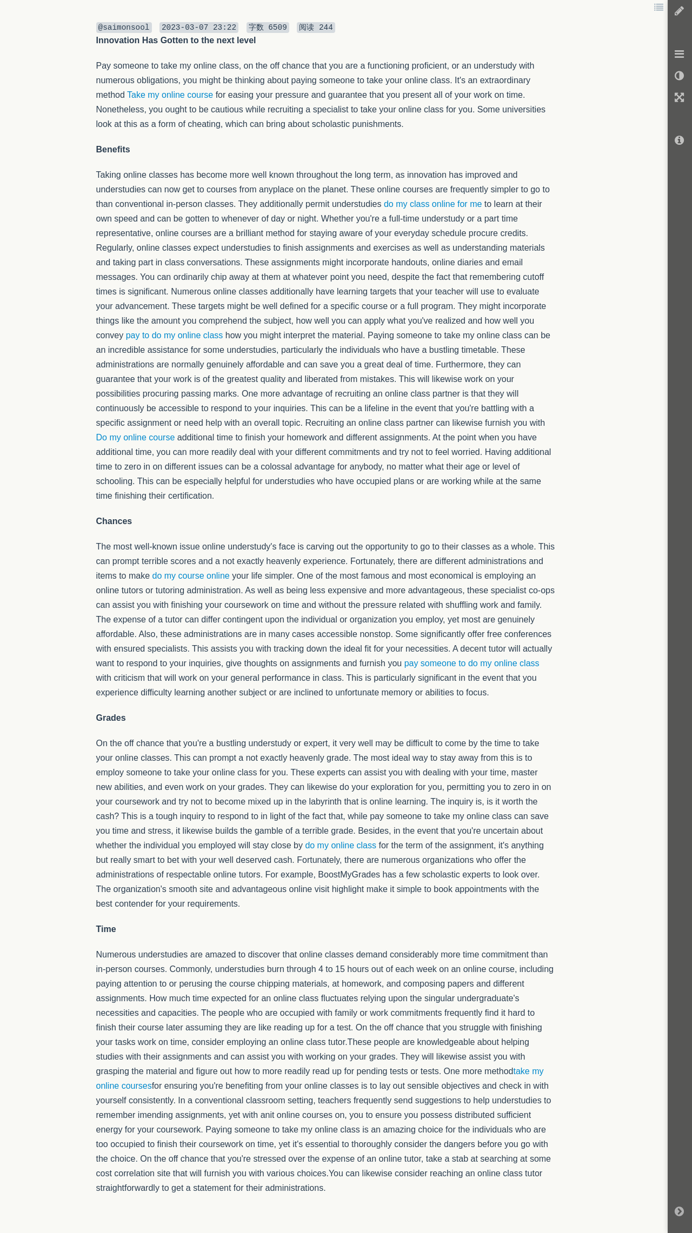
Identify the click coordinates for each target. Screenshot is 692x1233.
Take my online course (170, 94)
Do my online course (135, 437)
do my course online (191, 575)
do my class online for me (433, 204)
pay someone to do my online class (472, 663)
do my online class (340, 845)
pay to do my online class (174, 335)
